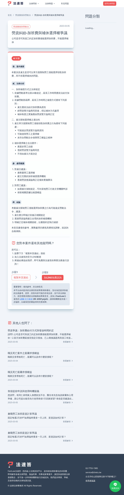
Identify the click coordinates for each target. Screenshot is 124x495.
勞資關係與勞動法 (23, 15)
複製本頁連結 (21, 277)
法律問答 (33, 3)
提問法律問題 (110, 3)
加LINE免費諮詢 (53, 277)
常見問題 (65, 3)
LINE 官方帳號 (26, 299)
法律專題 (49, 3)
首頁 (10, 15)
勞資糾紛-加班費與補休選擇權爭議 (49, 15)
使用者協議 (90, 480)
